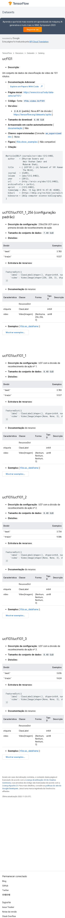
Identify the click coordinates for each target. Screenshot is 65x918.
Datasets (8, 12)
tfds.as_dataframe (29, 326)
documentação (15, 128)
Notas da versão (9, 912)
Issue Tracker (8, 907)
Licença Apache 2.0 (10, 786)
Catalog (41, 53)
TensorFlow (7, 53)
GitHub (5, 886)
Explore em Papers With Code (26, 86)
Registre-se (32, 29)
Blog (4, 881)
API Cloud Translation (39, 42)
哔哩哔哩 (6, 895)
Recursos (19, 53)
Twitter (5, 890)
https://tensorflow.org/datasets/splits (33, 114)
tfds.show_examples (27, 142)
